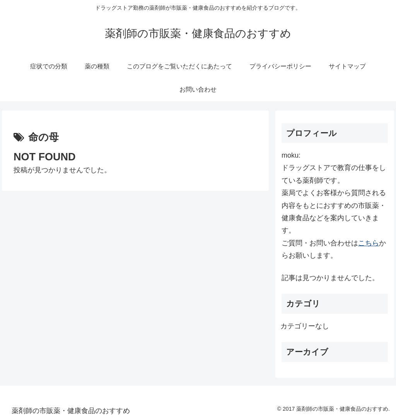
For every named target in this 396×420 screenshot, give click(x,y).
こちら (368, 243)
